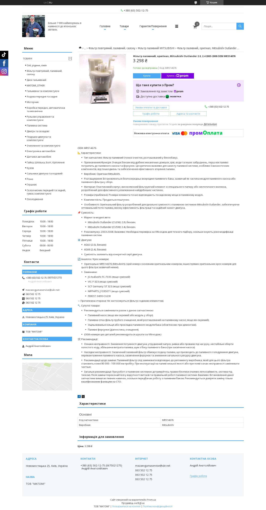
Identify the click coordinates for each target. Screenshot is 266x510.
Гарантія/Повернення (153, 26)
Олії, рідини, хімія (37, 65)
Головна (105, 26)
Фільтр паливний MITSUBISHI (156, 48)
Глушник (32, 184)
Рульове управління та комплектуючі (40, 118)
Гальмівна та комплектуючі (43, 91)
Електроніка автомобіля (41, 151)
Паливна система (37, 125)
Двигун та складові (38, 131)
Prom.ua (151, 499)
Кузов (30, 168)
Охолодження (35, 199)
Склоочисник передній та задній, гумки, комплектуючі (46, 192)
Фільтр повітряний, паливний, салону (111, 48)
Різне (30, 179)
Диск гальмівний (36, 80)
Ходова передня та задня (42, 96)
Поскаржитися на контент (126, 506)
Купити (146, 76)
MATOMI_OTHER (36, 85)
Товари (124, 26)
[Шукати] (240, 26)
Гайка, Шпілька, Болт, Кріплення (45, 162)
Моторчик (33, 102)
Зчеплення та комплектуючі (43, 145)
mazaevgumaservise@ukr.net (42, 289)
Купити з (177, 75)
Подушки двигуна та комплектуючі (39, 138)
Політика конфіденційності (157, 506)
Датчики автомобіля (39, 156)
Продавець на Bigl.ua (133, 503)
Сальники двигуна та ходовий (44, 173)
